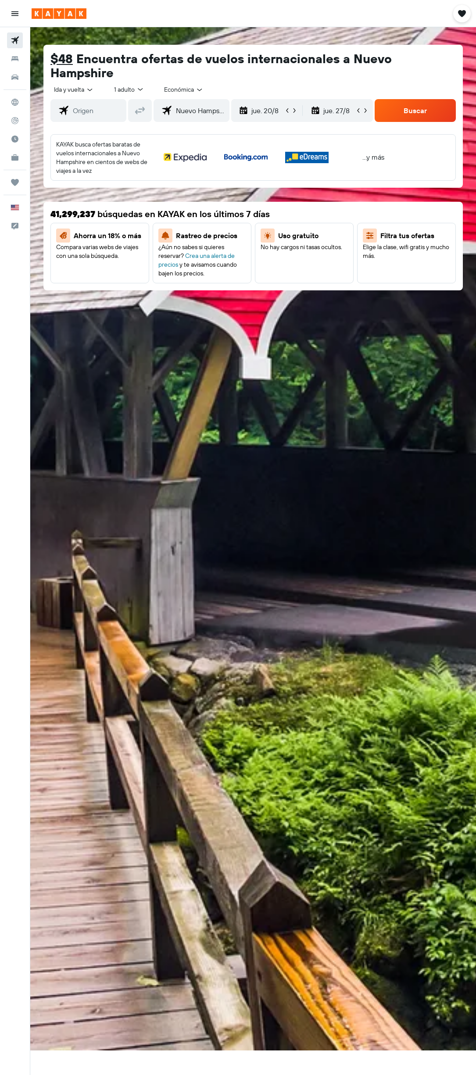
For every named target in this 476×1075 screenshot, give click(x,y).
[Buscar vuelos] (15, 40)
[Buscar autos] (15, 77)
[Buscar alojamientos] (15, 59)
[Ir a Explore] (15, 102)
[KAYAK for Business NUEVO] (15, 157)
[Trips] (15, 182)
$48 (61, 58)
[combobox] (184, 89)
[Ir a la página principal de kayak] (59, 13)
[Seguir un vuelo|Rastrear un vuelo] (15, 120)
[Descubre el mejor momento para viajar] (15, 139)
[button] (15, 13)
